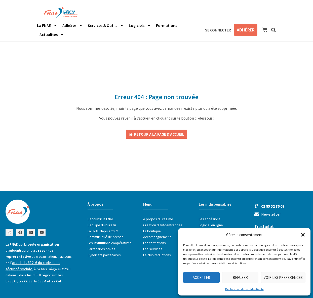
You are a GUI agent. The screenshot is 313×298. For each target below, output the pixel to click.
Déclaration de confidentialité (244, 289)
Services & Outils (106, 25)
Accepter (201, 277)
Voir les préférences (283, 277)
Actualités (52, 34)
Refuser (240, 277)
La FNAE (47, 25)
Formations (166, 25)
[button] (302, 234)
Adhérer (72, 25)
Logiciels (140, 25)
